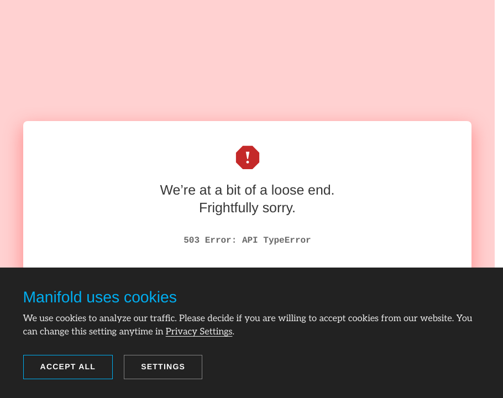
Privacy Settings (199, 331)
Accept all (68, 366)
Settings (163, 366)
